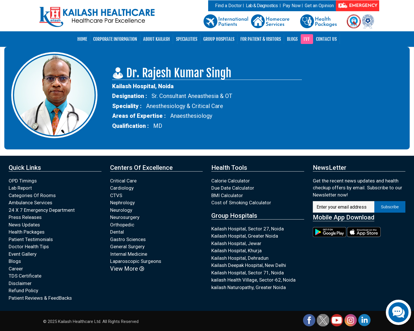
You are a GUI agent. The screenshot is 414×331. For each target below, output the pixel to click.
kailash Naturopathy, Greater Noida (248, 287)
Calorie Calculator (230, 181)
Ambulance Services (30, 202)
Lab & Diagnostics (262, 5)
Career (16, 269)
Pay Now (292, 5)
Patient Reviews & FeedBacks (40, 298)
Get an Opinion (319, 5)
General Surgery (127, 246)
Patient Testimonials (31, 239)
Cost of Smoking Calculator (241, 202)
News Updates (24, 225)
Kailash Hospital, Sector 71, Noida (247, 273)
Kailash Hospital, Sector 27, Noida (247, 229)
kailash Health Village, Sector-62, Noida (253, 280)
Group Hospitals (218, 39)
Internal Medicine (128, 254)
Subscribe (390, 207)
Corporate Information (115, 39)
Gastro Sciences (128, 239)
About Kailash (156, 39)
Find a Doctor (228, 5)
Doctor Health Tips (29, 246)
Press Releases (25, 217)
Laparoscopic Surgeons (135, 261)
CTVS (116, 195)
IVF (307, 39)
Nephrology (122, 202)
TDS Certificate (25, 276)
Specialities (186, 39)
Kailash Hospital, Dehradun (240, 258)
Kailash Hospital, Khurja (236, 250)
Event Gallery (23, 254)
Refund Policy (23, 290)
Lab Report (20, 188)
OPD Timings (23, 181)
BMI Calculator (227, 195)
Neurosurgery (124, 217)
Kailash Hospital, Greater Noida (244, 236)
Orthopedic (122, 225)
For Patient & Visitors (260, 39)
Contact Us (326, 39)
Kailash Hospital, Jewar (236, 243)
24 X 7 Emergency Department (42, 210)
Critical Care (123, 181)
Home (82, 39)
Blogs (292, 39)
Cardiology (122, 188)
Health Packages (27, 232)
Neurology (121, 210)
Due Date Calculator (232, 188)
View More (127, 268)
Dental (117, 232)
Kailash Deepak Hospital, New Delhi (248, 265)
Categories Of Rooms (32, 195)
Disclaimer (20, 283)
